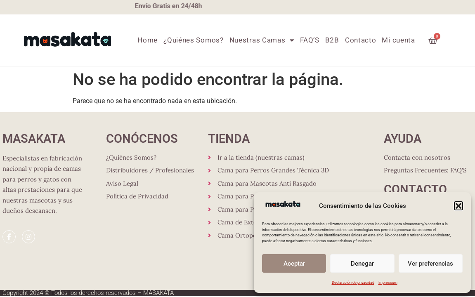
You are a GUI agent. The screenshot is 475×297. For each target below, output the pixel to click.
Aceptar (294, 263)
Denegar (362, 263)
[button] (458, 206)
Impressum (387, 282)
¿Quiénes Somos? (193, 40)
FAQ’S (309, 40)
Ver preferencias (430, 263)
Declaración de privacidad (353, 282)
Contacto (360, 40)
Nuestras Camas (262, 40)
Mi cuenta (398, 40)
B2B (332, 40)
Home (147, 40)
